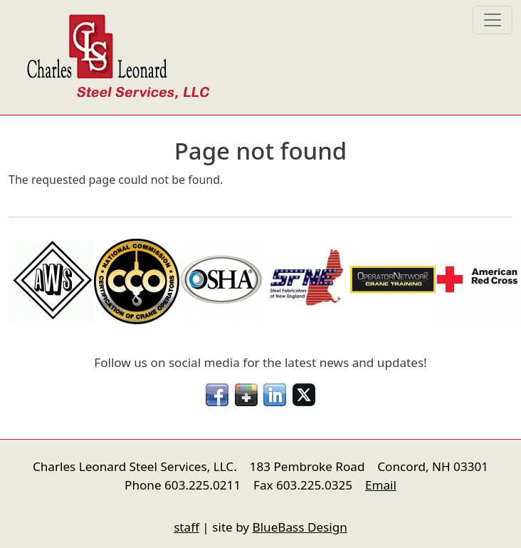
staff (186, 527)
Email (380, 485)
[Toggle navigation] (492, 20)
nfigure (18, 500)
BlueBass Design (300, 527)
